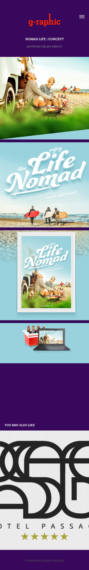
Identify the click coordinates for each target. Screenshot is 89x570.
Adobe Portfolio (53, 560)
